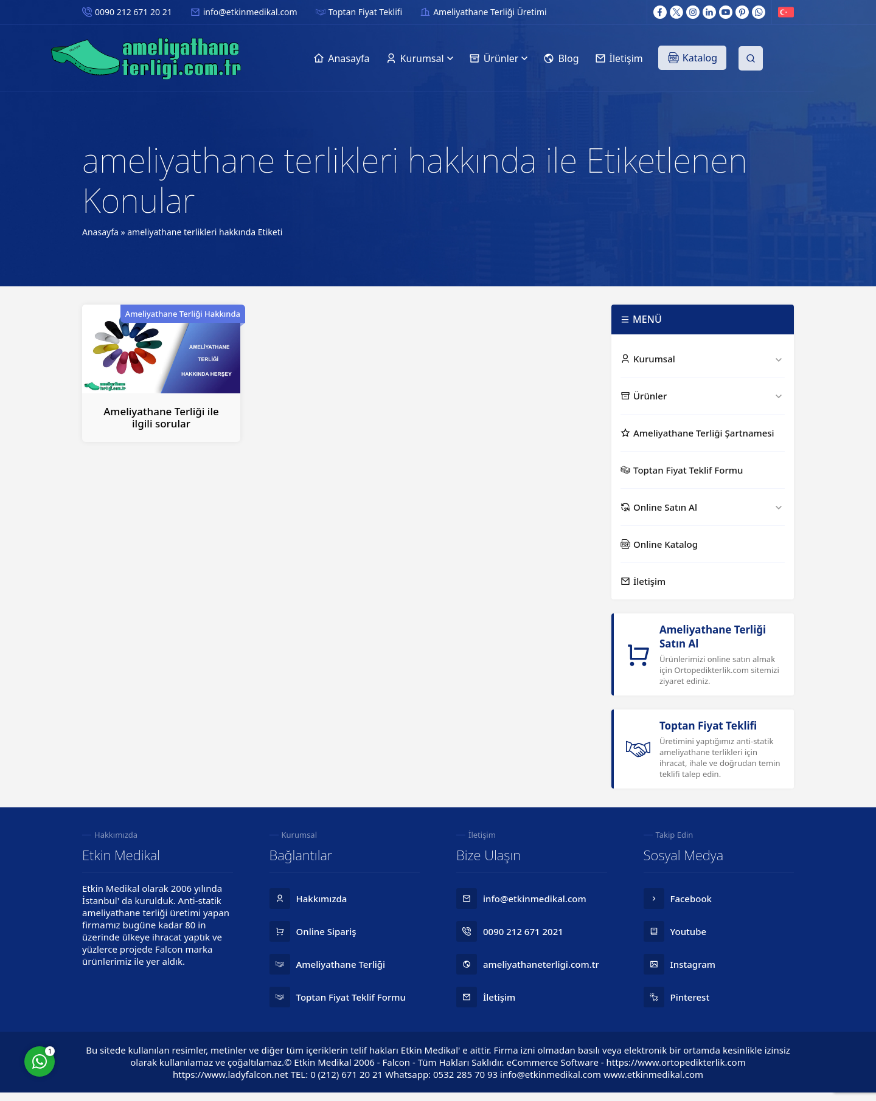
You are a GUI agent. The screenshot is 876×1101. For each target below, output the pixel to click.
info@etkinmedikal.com (250, 12)
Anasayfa (100, 232)
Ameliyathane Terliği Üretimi (489, 12)
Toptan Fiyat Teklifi (365, 12)
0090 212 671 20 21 (133, 12)
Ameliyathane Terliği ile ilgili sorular (161, 417)
